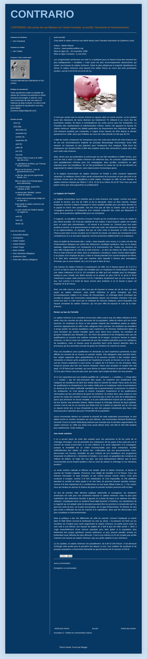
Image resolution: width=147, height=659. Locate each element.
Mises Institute (19, 250)
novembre (19, 133)
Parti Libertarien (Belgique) (24, 253)
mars (17, 220)
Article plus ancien (128, 628)
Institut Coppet (19, 241)
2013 (15, 127)
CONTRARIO (42, 14)
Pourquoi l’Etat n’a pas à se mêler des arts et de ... (29, 159)
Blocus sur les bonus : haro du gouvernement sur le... (27, 170)
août (17, 144)
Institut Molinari (19, 244)
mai (17, 155)
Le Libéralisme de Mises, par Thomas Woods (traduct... (30, 165)
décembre (19, 130)
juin (17, 151)
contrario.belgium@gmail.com (23, 111)
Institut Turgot (18, 247)
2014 (15, 123)
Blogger (84, 647)
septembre (20, 140)
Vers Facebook (19, 41)
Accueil (95, 628)
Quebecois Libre (19, 256)
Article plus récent (61, 628)
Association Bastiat (20, 235)
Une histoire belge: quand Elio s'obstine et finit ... (27, 188)
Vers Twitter (17, 51)
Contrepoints (18, 238)
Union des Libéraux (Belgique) (25, 260)
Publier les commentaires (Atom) (78, 633)
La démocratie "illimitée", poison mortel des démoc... (28, 193)
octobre (18, 137)
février (18, 224)
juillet (17, 148)
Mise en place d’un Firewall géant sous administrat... (28, 182)
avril (17, 216)
